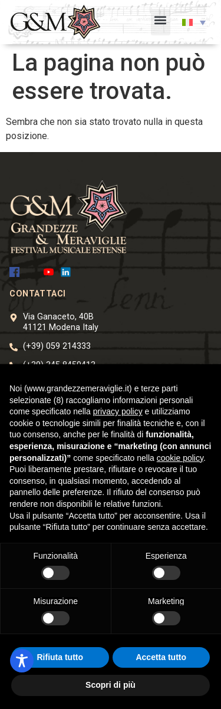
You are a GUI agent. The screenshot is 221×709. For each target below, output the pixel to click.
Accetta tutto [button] (161, 657)
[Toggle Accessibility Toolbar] (22, 661)
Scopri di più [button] (110, 685)
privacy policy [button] (118, 411)
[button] (160, 22)
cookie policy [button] (180, 458)
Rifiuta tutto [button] (60, 657)
